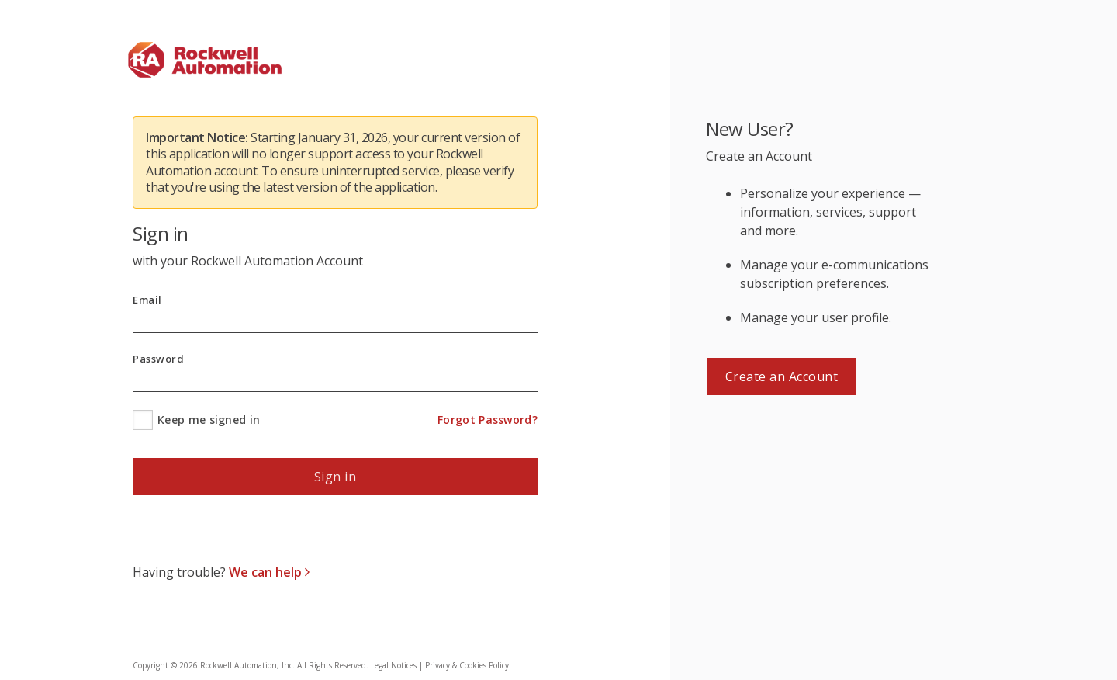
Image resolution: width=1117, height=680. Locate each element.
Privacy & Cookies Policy (467, 665)
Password (158, 359)
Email (147, 300)
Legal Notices (394, 665)
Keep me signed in (208, 419)
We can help (267, 572)
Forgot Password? (487, 419)
